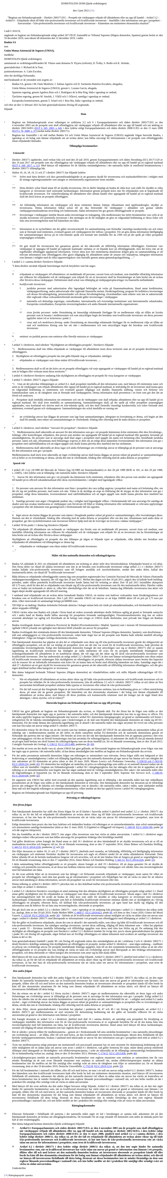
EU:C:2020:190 (144, 827)
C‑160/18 (130, 827)
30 (91, 744)
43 (37, 764)
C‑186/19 (157, 772)
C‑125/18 (26, 915)
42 (37, 775)
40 (134, 1053)
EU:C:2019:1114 (103, 1066)
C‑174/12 (103, 1053)
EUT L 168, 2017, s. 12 (26, 165)
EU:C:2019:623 (93, 912)
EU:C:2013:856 (117, 1053)
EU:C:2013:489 (66, 744)
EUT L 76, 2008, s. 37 (24, 131)
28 (88, 744)
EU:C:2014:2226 (32, 847)
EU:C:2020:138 (40, 915)
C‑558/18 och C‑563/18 (149, 761)
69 (111, 912)
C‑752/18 (88, 1066)
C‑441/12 (17, 847)
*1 (92, 10)
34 (161, 827)
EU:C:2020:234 (20, 764)
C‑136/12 (52, 744)
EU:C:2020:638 (20, 775)
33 (61, 847)
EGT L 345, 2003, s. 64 (48, 128)
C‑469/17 (79, 912)
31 (54, 847)
